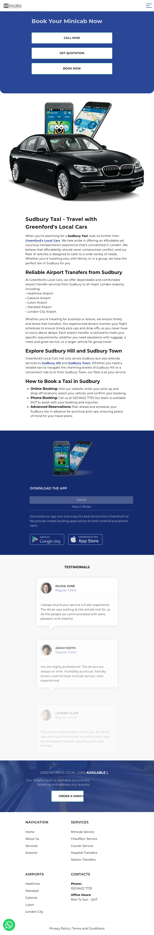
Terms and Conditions (88, 928)
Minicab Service (82, 832)
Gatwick (31, 898)
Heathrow (32, 884)
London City (34, 912)
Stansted (32, 891)
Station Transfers (83, 859)
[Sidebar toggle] (149, 6)
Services (31, 846)
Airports (31, 853)
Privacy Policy (60, 928)
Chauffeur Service (84, 839)
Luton (29, 905)
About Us (32, 839)
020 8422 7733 (81, 888)
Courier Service (82, 846)
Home (30, 832)
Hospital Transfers (84, 853)
